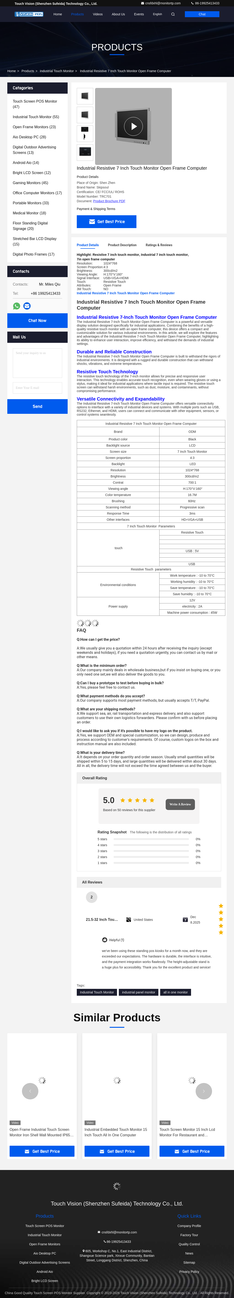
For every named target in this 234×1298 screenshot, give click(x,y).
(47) (35, 104)
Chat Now (37, 320)
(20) (30, 226)
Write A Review (180, 804)
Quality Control (189, 1244)
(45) (30, 183)
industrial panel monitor (138, 992)
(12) (32, 173)
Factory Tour (189, 1235)
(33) (31, 203)
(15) (34, 241)
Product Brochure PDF (109, 201)
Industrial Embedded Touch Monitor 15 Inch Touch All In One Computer (116, 1132)
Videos (98, 14)
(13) (34, 150)
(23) (34, 127)
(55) (36, 117)
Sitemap (189, 1262)
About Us (118, 14)
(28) (29, 137)
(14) (26, 163)
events (139, 14)
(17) (37, 193)
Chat (202, 14)
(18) (29, 213)
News (189, 1253)
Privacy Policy (189, 1271)
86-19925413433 (205, 3)
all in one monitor (175, 992)
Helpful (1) (116, 940)
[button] (30, 1091)
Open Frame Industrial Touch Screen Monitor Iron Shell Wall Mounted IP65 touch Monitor (40, 1133)
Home (57, 14)
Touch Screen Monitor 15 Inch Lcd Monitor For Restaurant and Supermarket (187, 1133)
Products (77, 14)
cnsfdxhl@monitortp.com (161, 3)
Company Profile (189, 1226)
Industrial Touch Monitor (57, 71)
